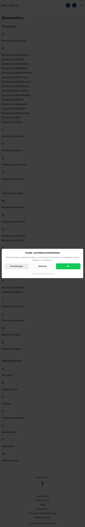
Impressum (41, 274)
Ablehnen (42, 266)
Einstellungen (17, 266)
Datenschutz (50, 274)
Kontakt (33, 274)
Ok (68, 266)
